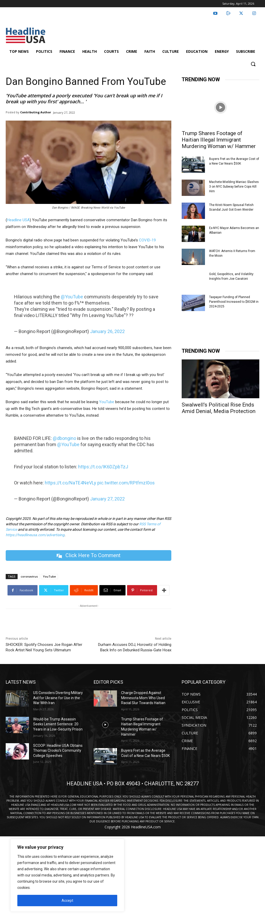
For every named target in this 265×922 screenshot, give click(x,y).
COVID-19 (147, 240)
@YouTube (72, 296)
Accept (67, 900)
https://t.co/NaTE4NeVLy (70, 482)
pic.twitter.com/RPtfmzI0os (126, 482)
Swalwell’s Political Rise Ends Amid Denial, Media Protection (218, 408)
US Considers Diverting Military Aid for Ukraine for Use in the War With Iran (58, 698)
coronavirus (29, 576)
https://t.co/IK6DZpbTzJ (103, 466)
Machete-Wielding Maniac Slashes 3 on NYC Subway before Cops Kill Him (234, 186)
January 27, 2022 (107, 498)
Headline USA (18, 220)
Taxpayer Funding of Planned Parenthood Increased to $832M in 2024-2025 (234, 301)
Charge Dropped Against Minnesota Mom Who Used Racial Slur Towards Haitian (143, 698)
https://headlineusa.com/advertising (35, 535)
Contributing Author (35, 112)
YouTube (106, 402)
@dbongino (64, 438)
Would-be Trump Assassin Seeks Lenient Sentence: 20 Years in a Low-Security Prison (58, 724)
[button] (253, 64)
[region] (67, 875)
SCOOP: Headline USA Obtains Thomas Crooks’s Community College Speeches (58, 750)
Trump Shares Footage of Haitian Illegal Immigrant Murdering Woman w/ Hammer (219, 139)
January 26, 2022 (107, 331)
